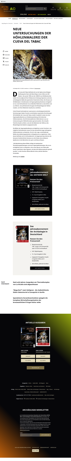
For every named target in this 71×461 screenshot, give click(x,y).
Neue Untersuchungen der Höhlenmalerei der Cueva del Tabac (37, 23)
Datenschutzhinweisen (25, 430)
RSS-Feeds (48, 386)
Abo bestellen (35, 367)
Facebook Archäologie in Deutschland (45, 398)
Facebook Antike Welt (30, 398)
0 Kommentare (37, 88)
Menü (4, 1)
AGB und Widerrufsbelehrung (23, 447)
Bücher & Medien (58, 18)
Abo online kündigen (49, 395)
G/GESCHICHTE (43, 392)
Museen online (29, 386)
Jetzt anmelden (45, 435)
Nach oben (35, 450)
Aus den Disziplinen (39, 18)
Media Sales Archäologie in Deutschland (36, 389)
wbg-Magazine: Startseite (7, 23)
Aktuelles (15, 18)
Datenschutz (35, 447)
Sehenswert (30, 18)
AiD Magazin (42, 14)
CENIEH (22, 156)
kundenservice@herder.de (37, 395)
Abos (49, 14)
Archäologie (56, 389)
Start (9, 18)
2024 (21, 23)
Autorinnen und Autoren (39, 386)
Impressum (53, 447)
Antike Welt (32, 14)
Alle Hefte (28, 360)
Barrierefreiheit (44, 447)
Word (6, 51)
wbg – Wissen (50, 389)
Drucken (7, 54)
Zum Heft (28, 356)
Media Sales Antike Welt (20, 389)
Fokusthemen (49, 18)
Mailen (7, 65)
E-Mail (21, 432)
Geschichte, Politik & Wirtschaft (32, 392)
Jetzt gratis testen (40, 208)
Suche (26, 6)
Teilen (7, 58)
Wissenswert (22, 18)
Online (23, 14)
